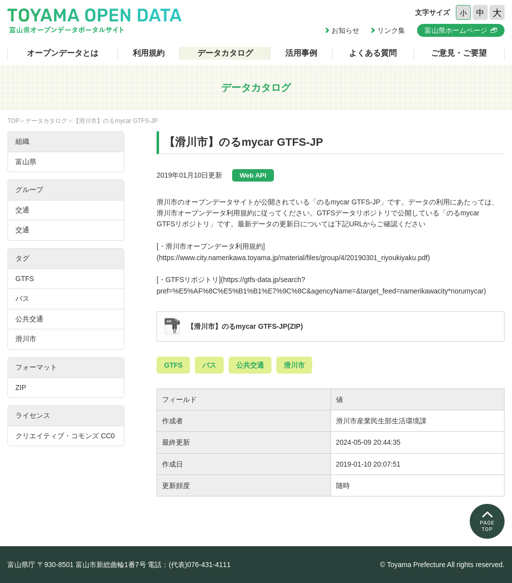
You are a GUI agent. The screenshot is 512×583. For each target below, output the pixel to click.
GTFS (173, 365)
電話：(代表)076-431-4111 (189, 565)
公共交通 (250, 365)
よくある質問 (373, 53)
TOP (13, 121)
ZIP (20, 387)
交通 (22, 210)
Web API (253, 175)
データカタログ (225, 53)
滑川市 (294, 365)
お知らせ (345, 30)
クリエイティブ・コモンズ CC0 (65, 436)
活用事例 (301, 53)
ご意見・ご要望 (459, 53)
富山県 (25, 162)
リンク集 (391, 30)
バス (209, 365)
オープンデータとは (62, 53)
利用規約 (149, 53)
